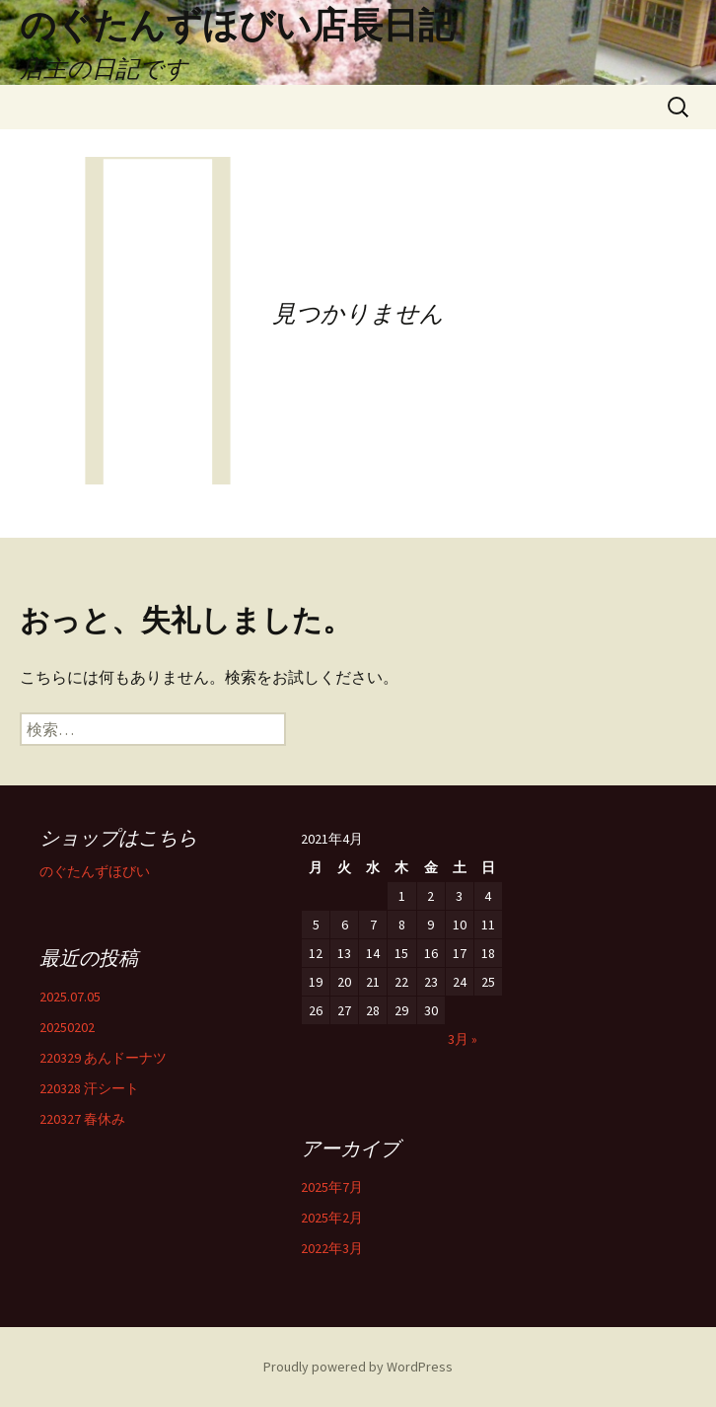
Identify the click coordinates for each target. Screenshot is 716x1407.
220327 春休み (82, 1119)
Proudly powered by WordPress (358, 1366)
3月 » (462, 1039)
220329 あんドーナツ (103, 1058)
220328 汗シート (89, 1088)
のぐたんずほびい (94, 871)
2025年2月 (332, 1217)
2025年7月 (332, 1187)
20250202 (67, 1027)
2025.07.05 (70, 996)
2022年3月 (332, 1248)
